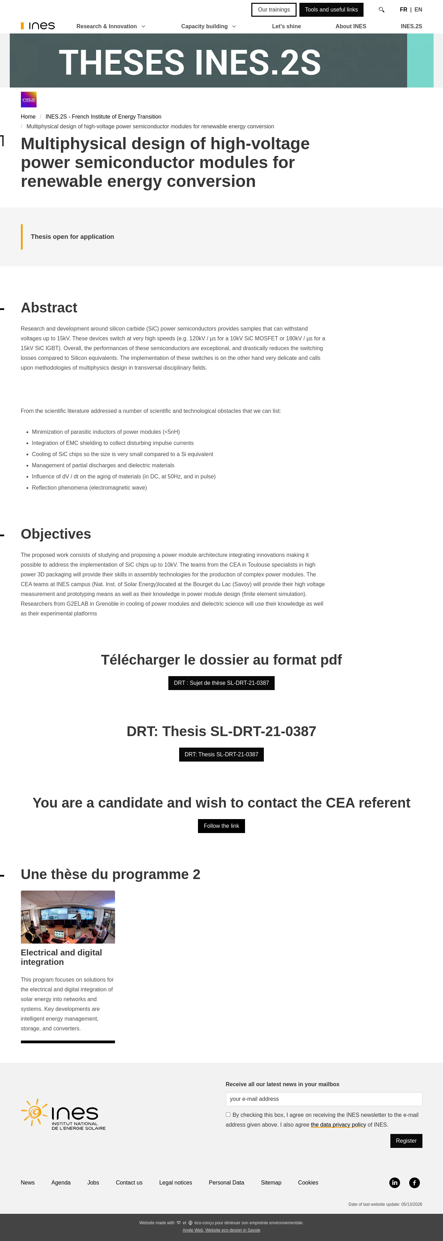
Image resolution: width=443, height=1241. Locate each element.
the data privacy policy (338, 1125)
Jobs (93, 1183)
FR (403, 10)
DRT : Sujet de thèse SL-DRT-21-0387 (221, 683)
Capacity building (204, 26)
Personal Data (226, 1183)
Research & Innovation (107, 26)
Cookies (308, 1183)
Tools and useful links (331, 10)
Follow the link (221, 826)
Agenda (61, 1183)
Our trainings (274, 10)
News (28, 1183)
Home (28, 117)
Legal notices (175, 1183)
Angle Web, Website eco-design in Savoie (221, 1230)
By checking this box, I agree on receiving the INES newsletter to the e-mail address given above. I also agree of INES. (322, 1120)
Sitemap (271, 1183)
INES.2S (411, 26)
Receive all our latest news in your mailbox (282, 1084)
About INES (351, 26)
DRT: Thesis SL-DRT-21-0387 (222, 754)
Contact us (129, 1183)
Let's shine (286, 26)
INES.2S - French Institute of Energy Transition (104, 117)
